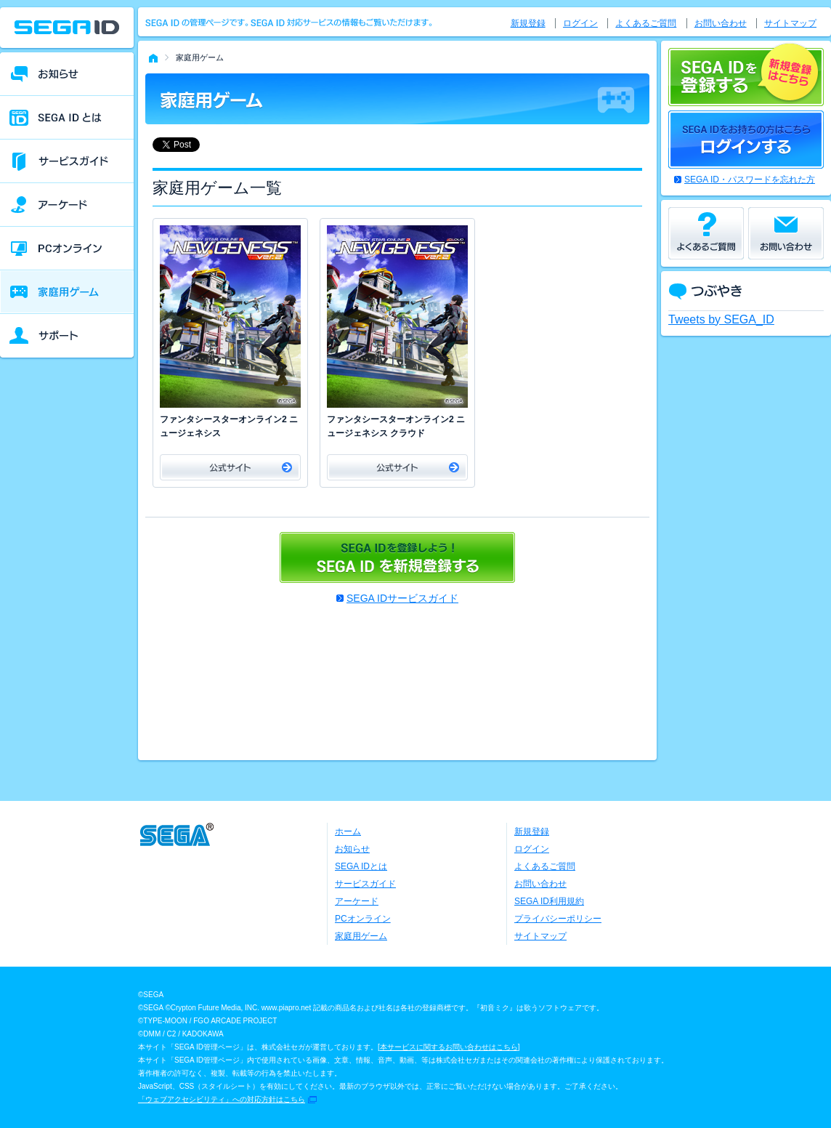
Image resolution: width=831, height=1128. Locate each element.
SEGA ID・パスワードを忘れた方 (749, 179)
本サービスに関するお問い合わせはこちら (449, 1047)
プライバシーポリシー (557, 919)
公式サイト (230, 467)
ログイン (580, 23)
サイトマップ (790, 23)
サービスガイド (365, 884)
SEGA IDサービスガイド (402, 598)
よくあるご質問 (645, 23)
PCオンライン (363, 919)
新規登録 (528, 23)
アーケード (356, 901)
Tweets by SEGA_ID (721, 319)
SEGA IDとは (361, 866)
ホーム (348, 831)
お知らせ (352, 849)
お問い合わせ (720, 23)
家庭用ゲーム (361, 936)
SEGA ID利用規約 (549, 901)
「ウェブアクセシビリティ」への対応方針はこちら (221, 1099)
